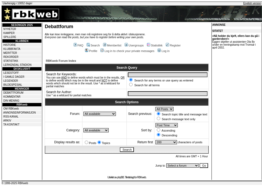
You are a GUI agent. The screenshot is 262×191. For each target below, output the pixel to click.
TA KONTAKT (11, 124)
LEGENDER (10, 80)
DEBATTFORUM (13, 92)
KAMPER (9, 33)
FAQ (78, 45)
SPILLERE (9, 37)
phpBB (120, 177)
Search (93, 45)
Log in (164, 51)
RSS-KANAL (11, 116)
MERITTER (10, 52)
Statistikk (155, 45)
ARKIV (7, 120)
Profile (91, 51)
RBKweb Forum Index (61, 60)
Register (173, 45)
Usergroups (134, 45)
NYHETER (9, 29)
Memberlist (112, 45)
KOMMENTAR (11, 96)
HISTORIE (9, 45)
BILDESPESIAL (12, 84)
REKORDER (11, 56)
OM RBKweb (11, 108)
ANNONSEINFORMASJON (19, 112)
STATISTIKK (10, 60)
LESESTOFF (11, 72)
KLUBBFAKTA (11, 48)
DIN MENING (11, 100)
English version (252, 3)
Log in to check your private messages (127, 51)
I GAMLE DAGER (13, 76)
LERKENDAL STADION (17, 64)
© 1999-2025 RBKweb (15, 183)
